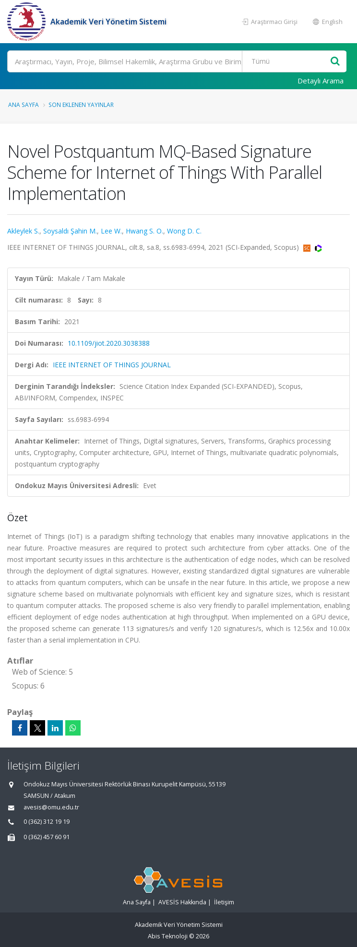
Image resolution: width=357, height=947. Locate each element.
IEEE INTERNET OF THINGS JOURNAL (112, 364)
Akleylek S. (23, 230)
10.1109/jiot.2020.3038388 (109, 343)
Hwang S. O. (144, 230)
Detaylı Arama (321, 80)
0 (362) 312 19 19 (47, 822)
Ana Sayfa (23, 104)
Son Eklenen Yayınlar (81, 104)
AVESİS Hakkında (182, 902)
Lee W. (111, 230)
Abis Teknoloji (168, 936)
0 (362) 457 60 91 (47, 837)
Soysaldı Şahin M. (70, 230)
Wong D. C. (184, 230)
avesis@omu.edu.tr (51, 807)
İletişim (224, 902)
